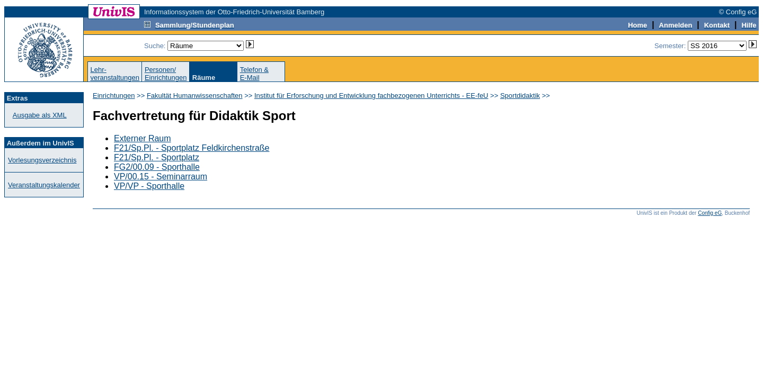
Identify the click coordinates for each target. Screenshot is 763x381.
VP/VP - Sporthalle (149, 186)
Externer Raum (142, 138)
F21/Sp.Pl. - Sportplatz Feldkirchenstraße (191, 147)
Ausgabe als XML (40, 115)
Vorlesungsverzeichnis (42, 160)
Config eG (710, 213)
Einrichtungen (114, 95)
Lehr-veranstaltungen (114, 73)
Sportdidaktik (520, 95)
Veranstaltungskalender (44, 185)
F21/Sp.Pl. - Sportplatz (156, 157)
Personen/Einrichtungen (166, 73)
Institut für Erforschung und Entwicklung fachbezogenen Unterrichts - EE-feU (371, 95)
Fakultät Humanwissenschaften (195, 95)
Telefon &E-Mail (254, 73)
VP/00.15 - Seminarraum (160, 176)
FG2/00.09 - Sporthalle (157, 166)
